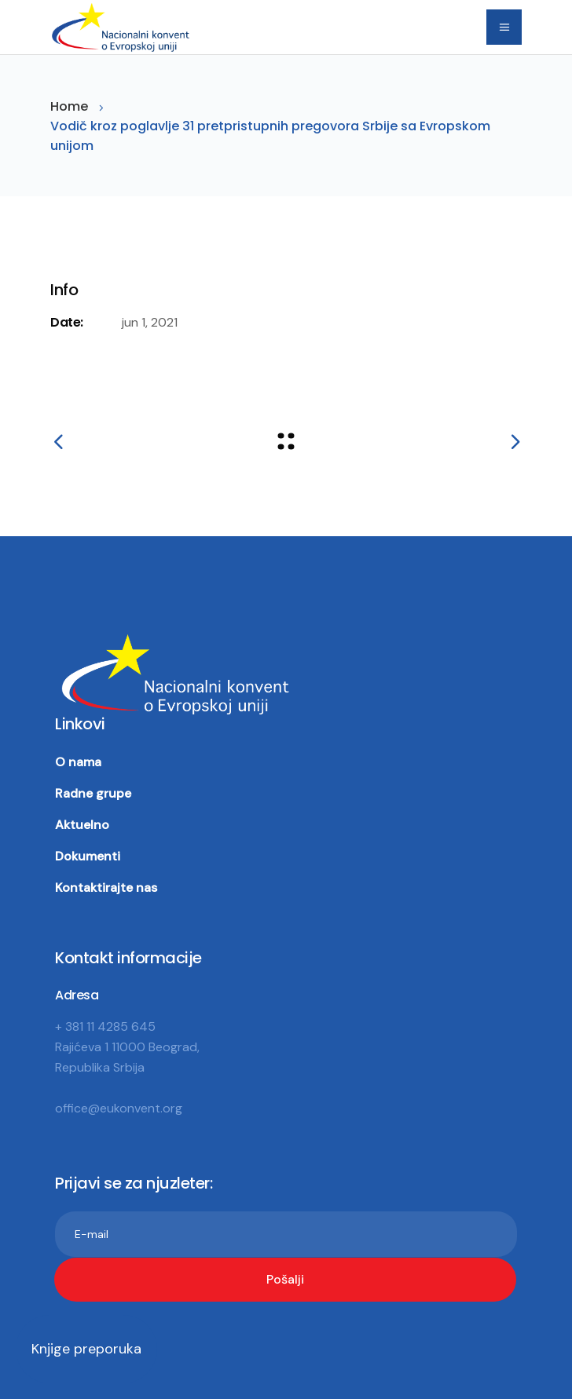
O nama (78, 762)
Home (69, 106)
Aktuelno (82, 824)
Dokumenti (87, 856)
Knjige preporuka (86, 1348)
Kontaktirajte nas (106, 887)
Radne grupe (93, 793)
